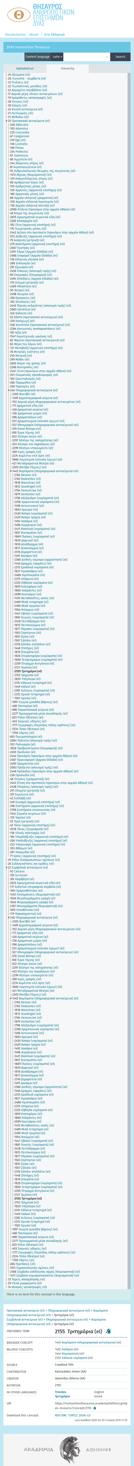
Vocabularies (15, 35)
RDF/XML (61, 1415)
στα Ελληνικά (54, 35)
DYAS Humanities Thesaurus (28, 47)
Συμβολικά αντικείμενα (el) (25, 1319)
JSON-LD (84, 1415)
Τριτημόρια (62, 1396)
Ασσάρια (64, 1349)
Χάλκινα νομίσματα (71, 1358)
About (33, 35)
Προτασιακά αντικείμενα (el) (26, 1310)
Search (120, 57)
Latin (57, 57)
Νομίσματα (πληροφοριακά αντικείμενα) (85, 1342)
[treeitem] (21, 75)
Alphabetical (25, 68)
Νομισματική (67, 1353)
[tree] (67, 681)
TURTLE (73, 1415)
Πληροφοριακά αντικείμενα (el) (69, 1310)
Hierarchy (67, 68)
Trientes (60, 1392)
